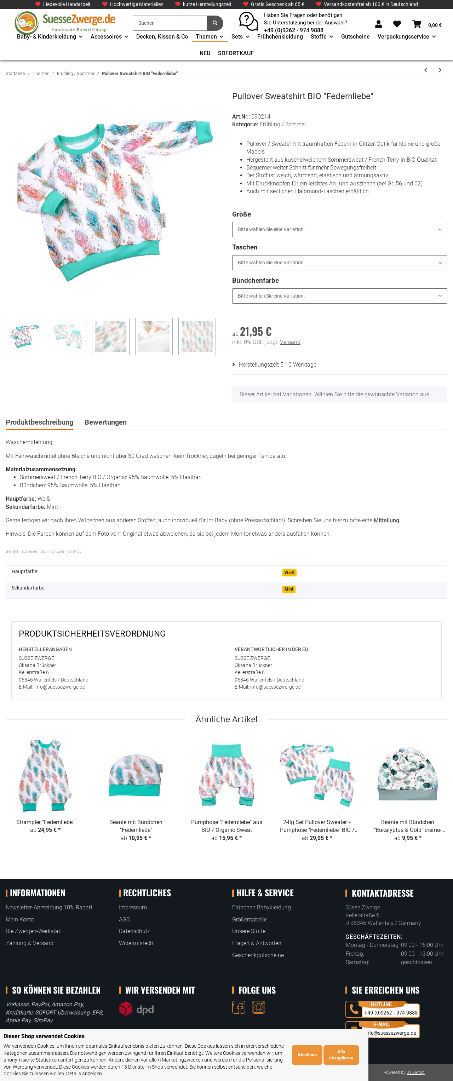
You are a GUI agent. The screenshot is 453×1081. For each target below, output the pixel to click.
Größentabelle (249, 919)
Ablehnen (391, 1058)
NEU (205, 53)
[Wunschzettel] (397, 25)
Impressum (133, 907)
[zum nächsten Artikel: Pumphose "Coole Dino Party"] (440, 70)
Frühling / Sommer (283, 124)
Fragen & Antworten (256, 943)
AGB (124, 919)
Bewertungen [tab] (106, 422)
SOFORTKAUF (236, 53)
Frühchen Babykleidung (261, 907)
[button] (378, 25)
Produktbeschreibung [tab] (39, 422)
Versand (290, 342)
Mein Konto (20, 919)
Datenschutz (134, 931)
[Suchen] (170, 23)
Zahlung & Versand (29, 943)
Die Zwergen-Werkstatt (34, 931)
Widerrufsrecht (137, 943)
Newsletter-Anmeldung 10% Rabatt (49, 907)
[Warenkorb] (427, 25)
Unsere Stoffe (248, 931)
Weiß (289, 572)
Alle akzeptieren (426, 1058)
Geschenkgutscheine (258, 955)
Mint (289, 589)
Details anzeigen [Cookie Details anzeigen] (129, 1073)
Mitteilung (386, 520)
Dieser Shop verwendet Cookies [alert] (44, 1043)
